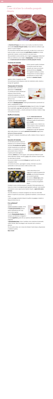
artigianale (35, 56)
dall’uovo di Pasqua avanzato (15, 133)
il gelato (27, 156)
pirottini (35, 198)
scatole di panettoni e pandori (15, 206)
